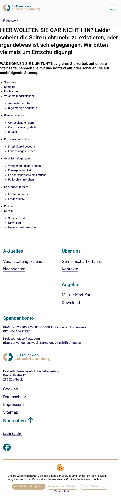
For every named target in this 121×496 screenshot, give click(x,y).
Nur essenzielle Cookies (62, 486)
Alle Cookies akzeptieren (28, 486)
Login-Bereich (12, 434)
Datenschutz (61, 491)
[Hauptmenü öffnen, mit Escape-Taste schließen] (113, 7)
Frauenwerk (10, 20)
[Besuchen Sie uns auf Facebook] (7, 447)
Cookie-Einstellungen (94, 486)
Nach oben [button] (14, 420)
